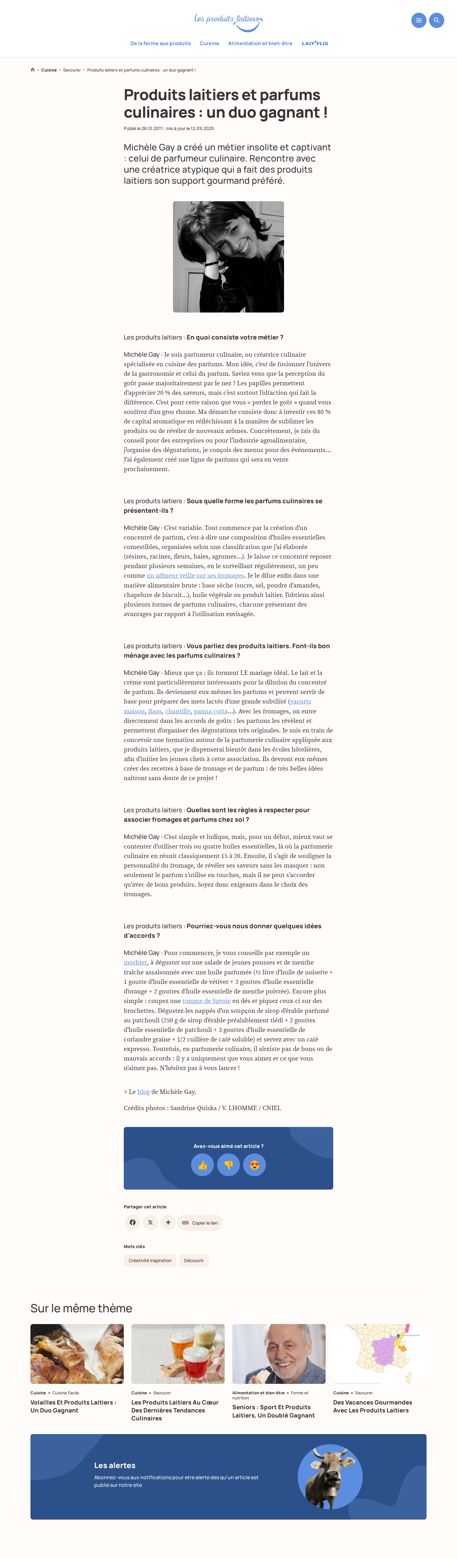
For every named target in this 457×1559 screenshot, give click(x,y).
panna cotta (210, 712)
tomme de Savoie (206, 1002)
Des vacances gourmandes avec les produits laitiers (376, 1409)
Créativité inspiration (150, 1259)
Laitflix (315, 43)
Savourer (72, 70)
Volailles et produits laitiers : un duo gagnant (76, 1409)
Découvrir (194, 1259)
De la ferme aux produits (160, 43)
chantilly (177, 712)
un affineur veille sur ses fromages (195, 577)
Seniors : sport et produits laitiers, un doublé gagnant (276, 1414)
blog (143, 1092)
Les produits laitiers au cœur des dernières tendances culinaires (178, 1413)
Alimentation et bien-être (260, 43)
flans (155, 712)
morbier (135, 963)
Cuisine (209, 43)
